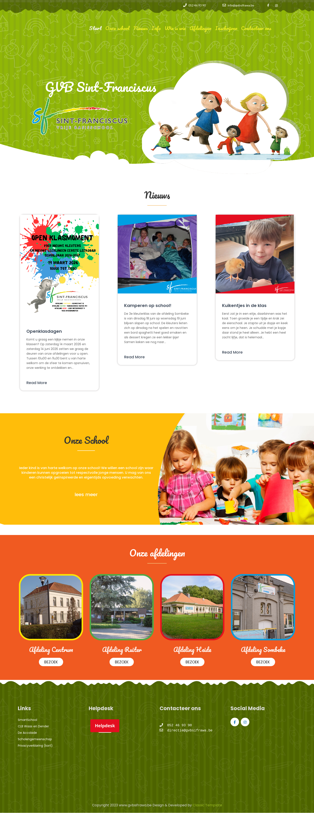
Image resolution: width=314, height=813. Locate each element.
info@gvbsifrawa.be (241, 5)
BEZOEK (51, 662)
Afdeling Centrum (51, 649)
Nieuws (141, 28)
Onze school (117, 28)
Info (156, 28)
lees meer (86, 494)
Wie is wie (175, 28)
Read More (36, 382)
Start (95, 28)
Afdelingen (200, 28)
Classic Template (207, 805)
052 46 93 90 (197, 5)
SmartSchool (27, 720)
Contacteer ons (256, 28)
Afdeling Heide (192, 649)
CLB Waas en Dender (33, 726)
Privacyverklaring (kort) (35, 745)
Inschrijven (226, 28)
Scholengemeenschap (35, 739)
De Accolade (27, 733)
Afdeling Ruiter (122, 649)
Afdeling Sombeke (263, 649)
